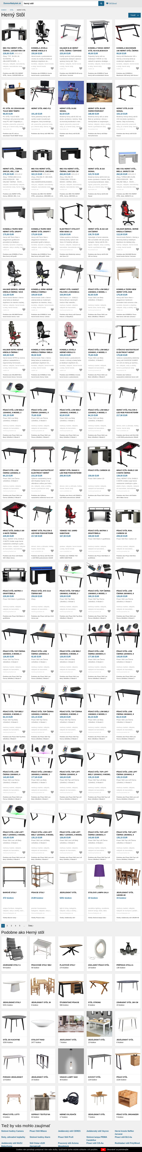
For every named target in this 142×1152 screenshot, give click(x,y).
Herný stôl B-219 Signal (125, 109)
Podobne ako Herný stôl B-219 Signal (126, 134)
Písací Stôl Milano (38, 1131)
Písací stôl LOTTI (11, 1114)
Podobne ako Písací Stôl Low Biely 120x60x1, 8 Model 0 (97, 376)
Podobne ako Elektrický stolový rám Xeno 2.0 (70, 255)
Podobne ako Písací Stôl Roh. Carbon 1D (126, 557)
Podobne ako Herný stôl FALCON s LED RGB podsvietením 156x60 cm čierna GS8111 (127, 437)
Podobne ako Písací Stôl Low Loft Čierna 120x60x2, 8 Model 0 (128, 798)
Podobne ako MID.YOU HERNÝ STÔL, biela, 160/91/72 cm (127, 195)
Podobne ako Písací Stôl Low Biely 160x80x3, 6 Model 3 (40, 798)
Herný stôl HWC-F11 (41, 108)
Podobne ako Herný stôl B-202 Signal (70, 134)
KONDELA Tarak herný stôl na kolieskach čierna (99, 50)
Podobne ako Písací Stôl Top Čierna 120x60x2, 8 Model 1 (40, 738)
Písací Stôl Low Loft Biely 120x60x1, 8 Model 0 (71, 834)
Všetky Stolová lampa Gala (97, 917)
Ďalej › (30, 926)
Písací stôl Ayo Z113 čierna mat (41, 592)
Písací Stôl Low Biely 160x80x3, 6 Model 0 (70, 652)
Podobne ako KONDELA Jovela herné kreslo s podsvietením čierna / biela (41, 75)
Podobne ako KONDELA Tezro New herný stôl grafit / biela (41, 255)
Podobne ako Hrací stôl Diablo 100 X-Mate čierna (126, 496)
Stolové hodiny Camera (12, 1131)
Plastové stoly (67, 965)
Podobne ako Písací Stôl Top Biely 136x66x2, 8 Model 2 (71, 617)
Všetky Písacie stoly (37, 917)
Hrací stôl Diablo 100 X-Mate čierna (127, 471)
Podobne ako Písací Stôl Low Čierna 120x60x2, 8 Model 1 (40, 677)
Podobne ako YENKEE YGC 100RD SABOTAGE (69, 557)
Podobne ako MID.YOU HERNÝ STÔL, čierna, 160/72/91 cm (70, 195)
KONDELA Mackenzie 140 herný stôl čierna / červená (127, 50)
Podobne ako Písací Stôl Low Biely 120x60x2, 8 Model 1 (69, 436)
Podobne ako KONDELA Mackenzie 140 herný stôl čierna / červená (127, 75)
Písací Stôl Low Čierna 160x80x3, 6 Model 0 (125, 593)
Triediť (133, 15)
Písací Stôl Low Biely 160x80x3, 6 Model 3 (41, 773)
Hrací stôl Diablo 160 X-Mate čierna (13, 532)
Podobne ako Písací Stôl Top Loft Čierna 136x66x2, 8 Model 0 (127, 858)
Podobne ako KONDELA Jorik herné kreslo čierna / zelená (41, 315)
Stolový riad (37, 1040)
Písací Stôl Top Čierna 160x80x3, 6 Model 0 (14, 652)
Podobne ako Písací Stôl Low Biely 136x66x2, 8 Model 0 (97, 738)
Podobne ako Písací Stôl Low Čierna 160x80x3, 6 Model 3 (97, 677)
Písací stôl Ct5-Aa (95, 1143)
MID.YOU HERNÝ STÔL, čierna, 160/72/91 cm (69, 170)
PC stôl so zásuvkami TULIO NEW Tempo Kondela (13, 111)
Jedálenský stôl (68, 892)
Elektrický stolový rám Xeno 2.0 (70, 230)
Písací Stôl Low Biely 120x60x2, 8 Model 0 (98, 411)
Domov (4, 10)
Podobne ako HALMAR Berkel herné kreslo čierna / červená (126, 255)
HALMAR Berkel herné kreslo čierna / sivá (14, 290)
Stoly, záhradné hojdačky (13, 1137)
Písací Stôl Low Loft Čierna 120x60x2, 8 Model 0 (127, 774)
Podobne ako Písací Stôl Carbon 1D (98, 496)
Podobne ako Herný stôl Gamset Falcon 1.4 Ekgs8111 (70, 315)
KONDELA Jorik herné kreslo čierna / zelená (41, 292)
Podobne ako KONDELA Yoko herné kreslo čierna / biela (41, 376)
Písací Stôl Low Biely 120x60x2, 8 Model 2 (13, 411)
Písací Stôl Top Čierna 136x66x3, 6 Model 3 (99, 592)
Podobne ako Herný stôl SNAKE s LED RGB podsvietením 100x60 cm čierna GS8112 (71, 497)
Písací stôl (122, 1077)
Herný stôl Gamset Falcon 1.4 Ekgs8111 (69, 290)
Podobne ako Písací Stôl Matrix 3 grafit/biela (99, 557)
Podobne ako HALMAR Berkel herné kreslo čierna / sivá (12, 315)
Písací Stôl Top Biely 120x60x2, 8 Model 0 (13, 713)
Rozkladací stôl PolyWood (127, 1143)
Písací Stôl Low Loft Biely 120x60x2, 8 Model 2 (14, 834)
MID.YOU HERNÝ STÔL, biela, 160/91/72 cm (126, 170)
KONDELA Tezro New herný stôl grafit (13, 230)
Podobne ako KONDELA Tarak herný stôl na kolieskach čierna (98, 74)
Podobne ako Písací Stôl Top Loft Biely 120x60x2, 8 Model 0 (99, 798)
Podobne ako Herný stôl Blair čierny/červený (97, 134)
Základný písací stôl (98, 965)
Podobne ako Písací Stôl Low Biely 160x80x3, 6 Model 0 (69, 677)
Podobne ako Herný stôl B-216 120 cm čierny (98, 255)
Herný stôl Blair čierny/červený (96, 109)
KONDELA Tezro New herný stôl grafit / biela (41, 231)
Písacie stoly (37, 892)
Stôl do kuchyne (11, 1040)
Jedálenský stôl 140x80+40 (125, 893)
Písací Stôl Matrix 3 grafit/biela (98, 532)
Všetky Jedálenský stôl (67, 917)
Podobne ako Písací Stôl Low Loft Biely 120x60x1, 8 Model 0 (71, 858)
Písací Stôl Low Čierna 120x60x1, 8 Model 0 (40, 412)
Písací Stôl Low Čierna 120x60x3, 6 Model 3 (125, 653)
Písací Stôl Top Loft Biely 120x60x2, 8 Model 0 (99, 774)
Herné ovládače (68, 1114)
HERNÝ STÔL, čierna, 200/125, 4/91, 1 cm (12, 170)
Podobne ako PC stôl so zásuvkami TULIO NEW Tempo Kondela (13, 135)
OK (103, 1149)
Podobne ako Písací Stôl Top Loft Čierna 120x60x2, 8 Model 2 (70, 798)
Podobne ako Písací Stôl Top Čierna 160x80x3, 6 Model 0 (12, 677)
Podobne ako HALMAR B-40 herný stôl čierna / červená (71, 74)
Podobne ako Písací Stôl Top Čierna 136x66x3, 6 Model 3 (97, 617)
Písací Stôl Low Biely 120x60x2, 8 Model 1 (70, 411)
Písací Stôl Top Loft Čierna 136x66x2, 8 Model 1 (98, 834)
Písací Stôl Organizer (128, 1114)
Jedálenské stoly (12, 1002)
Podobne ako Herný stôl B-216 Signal (98, 195)
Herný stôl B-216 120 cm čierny (98, 230)
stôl (12, 10)
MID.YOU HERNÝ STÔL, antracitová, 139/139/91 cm (42, 171)
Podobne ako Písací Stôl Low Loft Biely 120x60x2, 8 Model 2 (14, 858)
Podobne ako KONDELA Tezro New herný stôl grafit (13, 255)
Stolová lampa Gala (98, 892)
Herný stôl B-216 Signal (96, 170)
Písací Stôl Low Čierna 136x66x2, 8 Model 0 (125, 714)
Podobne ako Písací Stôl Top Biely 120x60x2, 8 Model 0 (14, 738)
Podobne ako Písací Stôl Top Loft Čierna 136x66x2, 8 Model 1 (99, 858)
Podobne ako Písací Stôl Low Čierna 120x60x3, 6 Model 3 (126, 677)
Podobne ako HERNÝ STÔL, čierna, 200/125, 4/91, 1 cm (12, 195)
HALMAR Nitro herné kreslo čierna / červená (13, 352)
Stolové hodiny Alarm (40, 1137)
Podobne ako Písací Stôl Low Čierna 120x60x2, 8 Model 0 (12, 496)
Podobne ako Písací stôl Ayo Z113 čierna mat (42, 617)
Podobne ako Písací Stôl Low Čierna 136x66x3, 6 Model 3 (12, 798)
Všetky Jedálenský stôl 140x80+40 (128, 917)
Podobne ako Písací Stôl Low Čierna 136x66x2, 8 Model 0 (126, 738)
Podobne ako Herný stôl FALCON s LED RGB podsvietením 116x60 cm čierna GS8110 (42, 558)
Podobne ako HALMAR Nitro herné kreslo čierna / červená (12, 376)
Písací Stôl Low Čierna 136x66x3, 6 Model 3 (11, 774)
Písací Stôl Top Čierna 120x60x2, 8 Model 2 (71, 713)
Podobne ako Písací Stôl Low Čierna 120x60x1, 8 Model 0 (40, 436)
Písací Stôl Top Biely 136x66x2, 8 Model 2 (70, 592)
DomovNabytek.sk (12, 3)
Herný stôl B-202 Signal (68, 109)
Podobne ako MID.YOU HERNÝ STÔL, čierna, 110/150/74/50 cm (13, 74)
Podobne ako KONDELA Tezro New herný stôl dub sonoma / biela (126, 316)
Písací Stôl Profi (65, 1137)
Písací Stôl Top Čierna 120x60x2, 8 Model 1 (42, 713)
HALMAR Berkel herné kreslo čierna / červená (127, 231)
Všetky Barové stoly (9, 917)
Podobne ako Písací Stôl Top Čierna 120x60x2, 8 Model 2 (69, 738)
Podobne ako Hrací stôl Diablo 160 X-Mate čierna (13, 557)
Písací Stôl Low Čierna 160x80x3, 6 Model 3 (96, 653)
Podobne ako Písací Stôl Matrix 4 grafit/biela (13, 617)
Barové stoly (10, 892)
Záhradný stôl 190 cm (127, 1002)
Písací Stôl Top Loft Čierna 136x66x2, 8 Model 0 (127, 834)
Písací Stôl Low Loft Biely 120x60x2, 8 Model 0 (42, 834)
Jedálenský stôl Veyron (98, 1131)
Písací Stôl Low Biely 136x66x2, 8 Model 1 (98, 290)
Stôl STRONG (94, 1002)
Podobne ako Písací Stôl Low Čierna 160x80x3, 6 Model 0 (126, 617)
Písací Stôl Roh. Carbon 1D (124, 532)
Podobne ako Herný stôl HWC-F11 (42, 133)
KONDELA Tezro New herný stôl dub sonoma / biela (126, 292)
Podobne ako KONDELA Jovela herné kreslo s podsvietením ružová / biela (70, 377)
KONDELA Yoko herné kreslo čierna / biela (41, 351)
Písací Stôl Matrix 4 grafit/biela (12, 592)
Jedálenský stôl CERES (69, 1131)
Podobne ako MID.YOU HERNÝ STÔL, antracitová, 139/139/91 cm (42, 195)
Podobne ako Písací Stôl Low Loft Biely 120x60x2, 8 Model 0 (42, 858)
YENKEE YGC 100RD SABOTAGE (68, 532)
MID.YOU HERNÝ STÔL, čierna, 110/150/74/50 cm (14, 49)
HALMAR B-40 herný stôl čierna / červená (70, 49)
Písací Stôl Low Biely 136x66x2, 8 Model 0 (98, 713)
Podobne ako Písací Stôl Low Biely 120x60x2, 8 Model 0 (97, 436)
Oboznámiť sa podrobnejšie (117, 1149)
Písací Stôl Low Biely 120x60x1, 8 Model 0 (98, 351)
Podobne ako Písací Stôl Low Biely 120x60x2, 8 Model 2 (12, 436)
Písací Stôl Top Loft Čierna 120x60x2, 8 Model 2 (70, 774)
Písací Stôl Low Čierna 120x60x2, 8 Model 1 (40, 653)
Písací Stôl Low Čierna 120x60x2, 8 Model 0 (11, 473)
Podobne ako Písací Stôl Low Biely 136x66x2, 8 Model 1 (97, 315)
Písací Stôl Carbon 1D (99, 470)
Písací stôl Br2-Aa (123, 1137)
